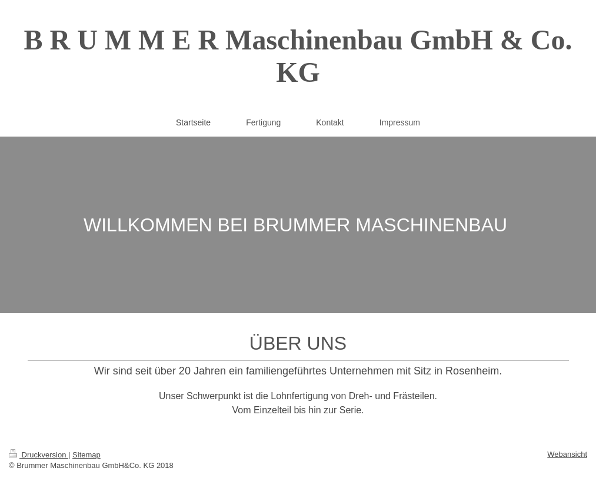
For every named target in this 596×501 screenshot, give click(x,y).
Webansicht (567, 454)
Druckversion (38, 454)
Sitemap (86, 454)
